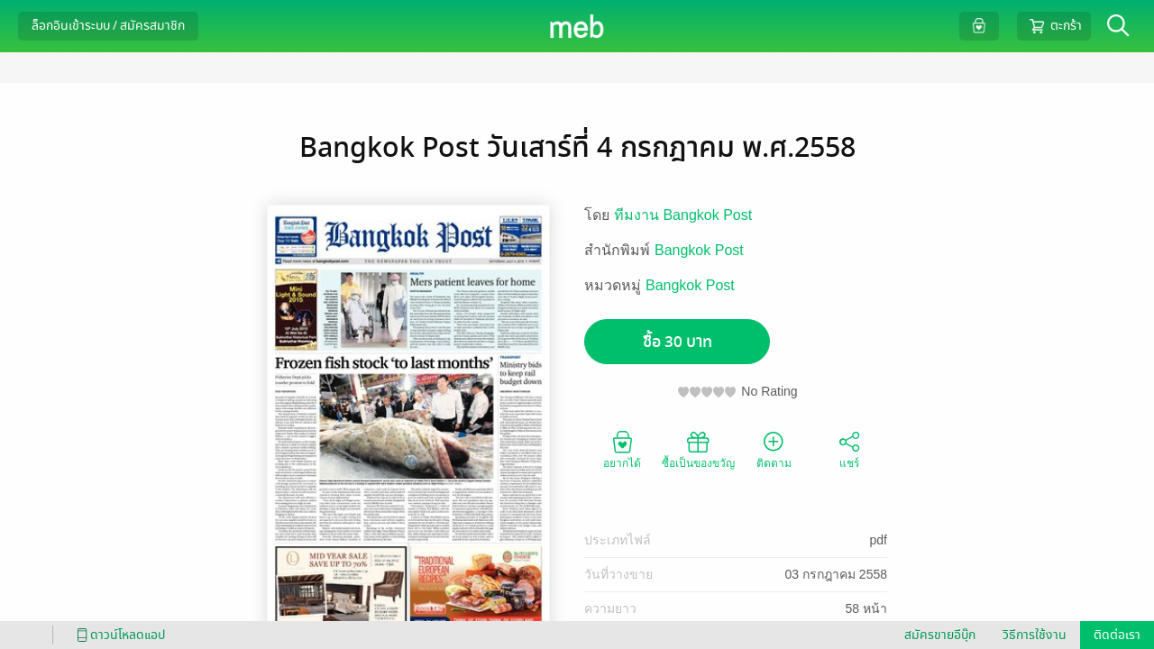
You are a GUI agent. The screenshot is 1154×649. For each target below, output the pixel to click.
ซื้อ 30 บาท (677, 342)
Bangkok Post (699, 250)
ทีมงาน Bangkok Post (683, 215)
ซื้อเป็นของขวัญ (698, 449)
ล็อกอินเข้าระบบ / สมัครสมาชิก (108, 25)
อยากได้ (622, 449)
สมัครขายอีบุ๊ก (939, 635)
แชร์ (849, 449)
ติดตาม (774, 449)
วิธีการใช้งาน (1035, 635)
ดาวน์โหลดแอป (118, 635)
